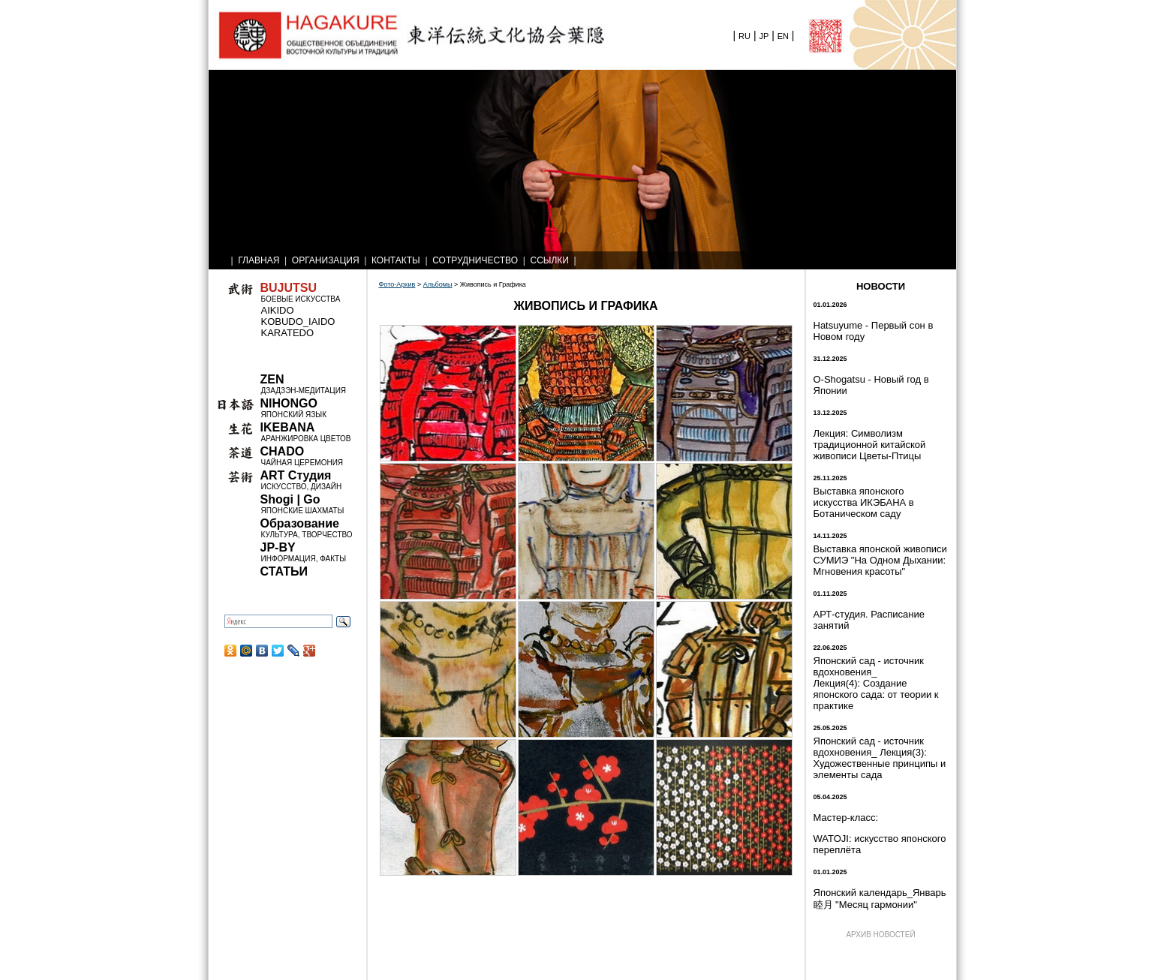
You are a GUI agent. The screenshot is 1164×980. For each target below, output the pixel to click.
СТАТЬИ (284, 571)
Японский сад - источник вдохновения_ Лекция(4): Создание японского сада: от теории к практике (876, 683)
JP (763, 36)
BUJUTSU (288, 287)
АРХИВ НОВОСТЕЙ (880, 934)
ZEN (272, 379)
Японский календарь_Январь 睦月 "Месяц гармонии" (880, 898)
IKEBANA (287, 427)
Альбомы (438, 284)
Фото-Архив (397, 284)
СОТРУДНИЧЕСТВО (475, 260)
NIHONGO (288, 403)
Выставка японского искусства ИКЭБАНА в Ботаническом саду (864, 502)
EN (783, 36)
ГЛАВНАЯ (258, 260)
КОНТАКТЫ (395, 260)
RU (744, 36)
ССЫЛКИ (550, 260)
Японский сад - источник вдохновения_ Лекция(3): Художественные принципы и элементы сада (880, 757)
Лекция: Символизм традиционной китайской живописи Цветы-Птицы (870, 444)
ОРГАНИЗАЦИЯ (325, 260)
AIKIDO (277, 310)
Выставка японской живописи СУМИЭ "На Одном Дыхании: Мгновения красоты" (880, 560)
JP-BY (278, 547)
